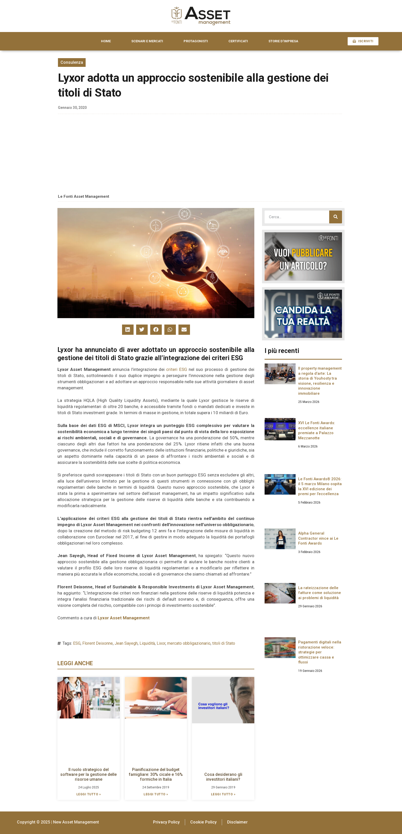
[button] (128, 330)
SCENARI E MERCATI (147, 41)
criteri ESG (176, 369)
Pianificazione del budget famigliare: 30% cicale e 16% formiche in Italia (156, 774)
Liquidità (147, 643)
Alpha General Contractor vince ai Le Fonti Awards (318, 538)
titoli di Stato (223, 643)
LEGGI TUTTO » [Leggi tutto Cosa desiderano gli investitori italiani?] (223, 794)
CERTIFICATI (238, 41)
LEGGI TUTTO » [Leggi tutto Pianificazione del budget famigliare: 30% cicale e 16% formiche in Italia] (156, 794)
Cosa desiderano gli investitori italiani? (223, 777)
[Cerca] (335, 217)
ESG (77, 643)
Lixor (161, 643)
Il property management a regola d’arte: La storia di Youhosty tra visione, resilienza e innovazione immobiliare (320, 381)
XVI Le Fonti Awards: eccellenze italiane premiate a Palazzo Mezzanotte (316, 430)
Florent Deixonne (97, 643)
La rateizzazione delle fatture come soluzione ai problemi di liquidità (319, 593)
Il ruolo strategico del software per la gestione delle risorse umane (88, 774)
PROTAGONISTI (196, 41)
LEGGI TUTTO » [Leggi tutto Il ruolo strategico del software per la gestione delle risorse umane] (88, 794)
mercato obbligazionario (188, 643)
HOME (106, 41)
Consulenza (72, 62)
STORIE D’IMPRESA (283, 41)
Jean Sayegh (126, 643)
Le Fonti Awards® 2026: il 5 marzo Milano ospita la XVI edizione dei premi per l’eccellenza (320, 486)
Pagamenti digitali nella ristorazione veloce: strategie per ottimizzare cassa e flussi (319, 652)
